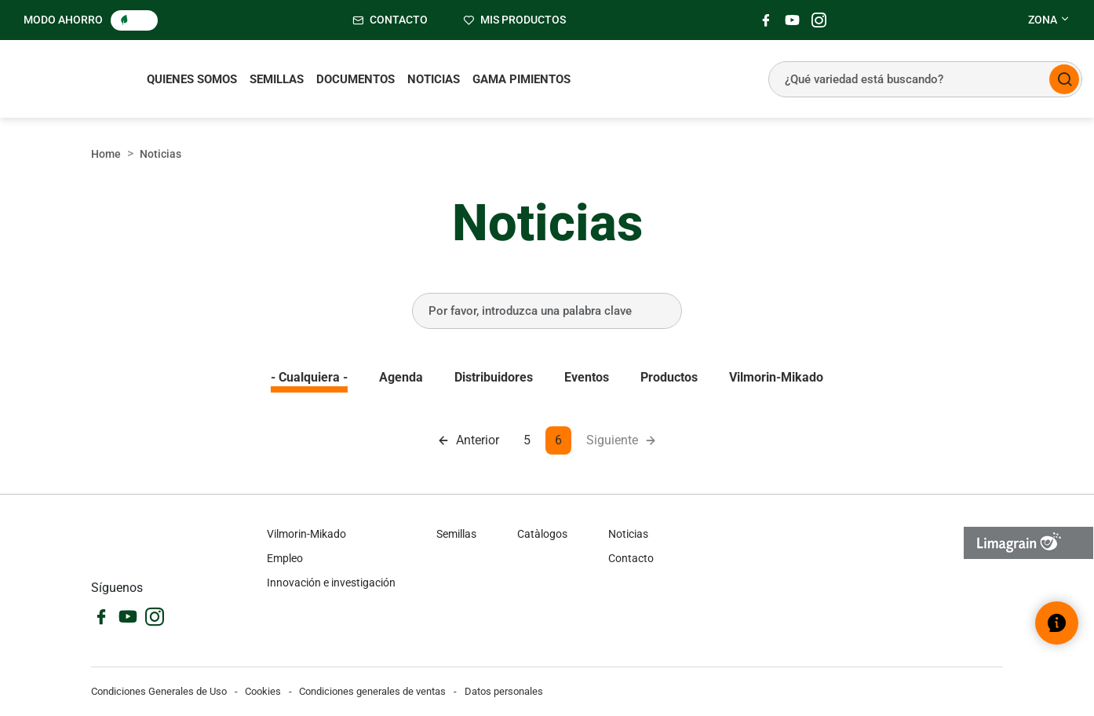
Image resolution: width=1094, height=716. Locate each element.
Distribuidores (493, 377)
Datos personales (504, 691)
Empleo (285, 558)
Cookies (263, 691)
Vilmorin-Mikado (776, 377)
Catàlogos (542, 534)
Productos (669, 377)
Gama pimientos (521, 79)
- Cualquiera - (309, 377)
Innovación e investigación (331, 582)
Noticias (433, 79)
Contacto (631, 558)
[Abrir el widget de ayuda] (1056, 623)
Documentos (355, 79)
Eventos (586, 377)
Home (106, 153)
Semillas (277, 79)
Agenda (401, 377)
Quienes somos (192, 79)
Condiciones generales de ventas (372, 691)
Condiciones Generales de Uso (159, 691)
